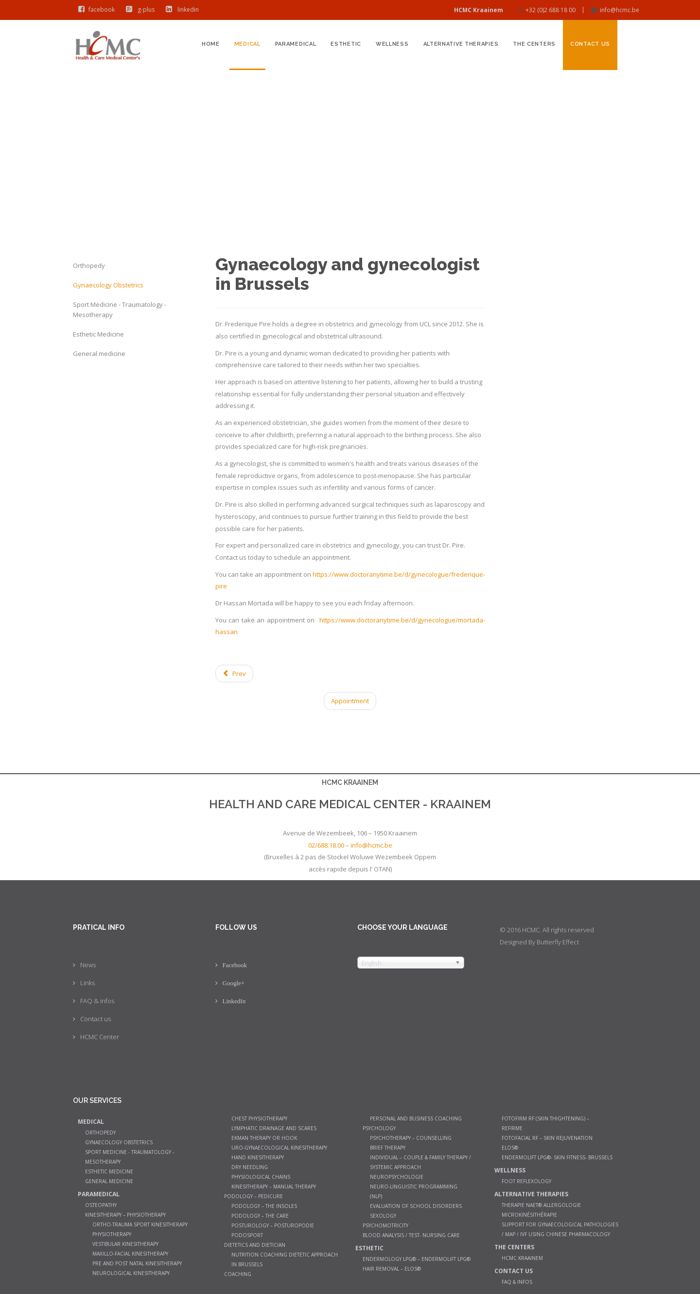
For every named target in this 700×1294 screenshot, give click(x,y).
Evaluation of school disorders (416, 1206)
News (88, 964)
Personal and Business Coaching (416, 1118)
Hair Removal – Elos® (392, 1268)
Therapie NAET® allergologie (541, 1205)
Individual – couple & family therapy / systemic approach (420, 1162)
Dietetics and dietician (254, 1244)
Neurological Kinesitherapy (131, 1273)
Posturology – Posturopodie (272, 1225)
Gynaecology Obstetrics (108, 285)
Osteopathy (101, 1205)
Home (211, 44)
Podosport (247, 1235)
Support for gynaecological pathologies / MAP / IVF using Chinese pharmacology (560, 1229)
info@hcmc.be (619, 10)
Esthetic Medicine (98, 334)
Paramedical (295, 44)
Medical (247, 44)
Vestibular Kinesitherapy (125, 1244)
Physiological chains (260, 1176)
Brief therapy (387, 1147)
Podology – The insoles (264, 1206)
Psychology (379, 1128)
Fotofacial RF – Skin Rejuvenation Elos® (547, 1142)
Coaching (237, 1274)
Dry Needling (249, 1167)
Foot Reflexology (526, 1181)
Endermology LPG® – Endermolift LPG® (417, 1259)
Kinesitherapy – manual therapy (273, 1186)
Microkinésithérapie (529, 1214)
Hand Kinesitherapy (257, 1157)
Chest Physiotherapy (259, 1118)
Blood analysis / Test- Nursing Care (411, 1235)
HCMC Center (99, 1036)
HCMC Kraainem (522, 1258)
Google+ (234, 983)
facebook (94, 9)
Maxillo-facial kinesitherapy (130, 1253)
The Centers (534, 44)
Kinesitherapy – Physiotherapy (125, 1214)
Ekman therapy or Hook (264, 1137)
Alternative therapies (461, 44)
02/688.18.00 (326, 845)
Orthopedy (89, 265)
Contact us (590, 44)
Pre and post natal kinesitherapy (137, 1263)
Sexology (383, 1215)
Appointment (350, 700)
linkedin (180, 9)
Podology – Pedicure (253, 1196)
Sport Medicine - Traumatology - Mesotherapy (119, 309)
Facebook (235, 965)
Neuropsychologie (396, 1176)
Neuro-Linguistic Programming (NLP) (413, 1191)
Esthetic (346, 44)
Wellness (392, 44)
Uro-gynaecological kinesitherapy (279, 1147)
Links (87, 982)
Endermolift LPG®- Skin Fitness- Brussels (557, 1157)
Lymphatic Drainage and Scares (273, 1128)
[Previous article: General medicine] (234, 674)
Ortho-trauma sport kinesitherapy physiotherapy (140, 1229)
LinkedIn (234, 1001)
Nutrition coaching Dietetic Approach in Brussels (284, 1259)
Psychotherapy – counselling (411, 1137)
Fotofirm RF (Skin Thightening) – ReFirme (545, 1123)
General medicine (99, 353)
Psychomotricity (385, 1225)
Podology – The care (260, 1215)
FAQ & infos (97, 1000)
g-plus (138, 9)
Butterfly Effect (558, 942)
